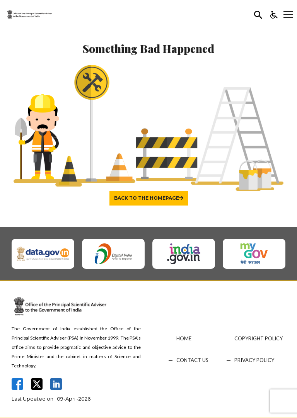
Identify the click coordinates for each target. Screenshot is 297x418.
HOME (183, 339)
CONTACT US (192, 360)
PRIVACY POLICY (254, 360)
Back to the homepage (146, 198)
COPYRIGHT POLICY (258, 339)
